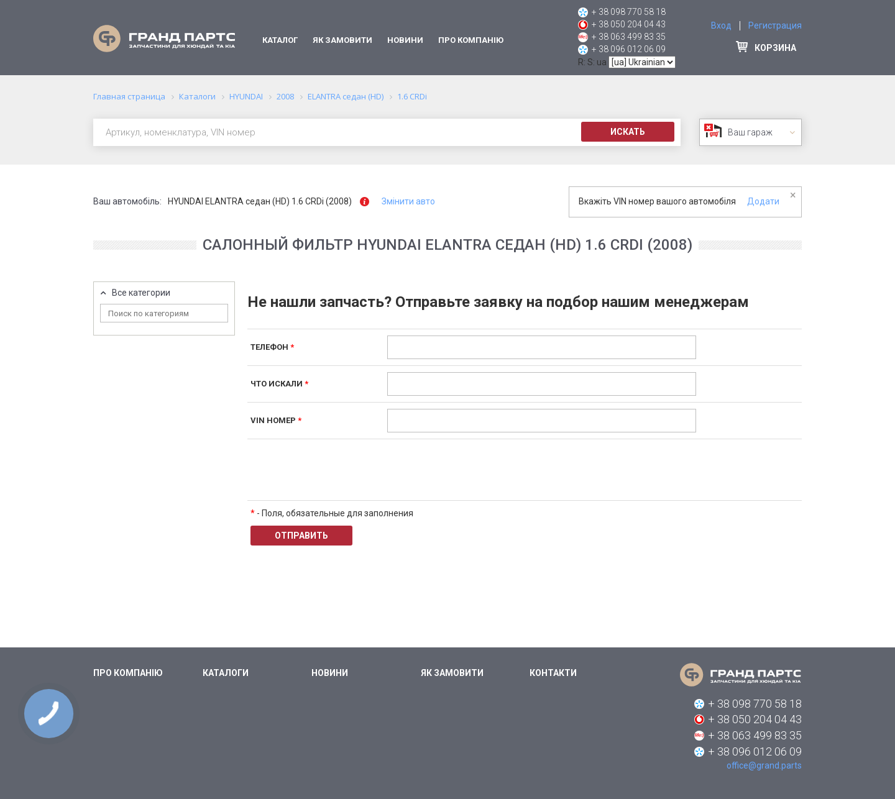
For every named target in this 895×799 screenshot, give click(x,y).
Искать (627, 132)
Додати (763, 201)
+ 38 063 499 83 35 (629, 37)
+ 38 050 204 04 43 (629, 24)
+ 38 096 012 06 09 (629, 49)
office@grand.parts (764, 765)
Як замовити (342, 40)
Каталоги (226, 673)
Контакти (553, 673)
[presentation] (481, 469)
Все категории (141, 293)
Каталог (280, 40)
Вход (721, 25)
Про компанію (470, 40)
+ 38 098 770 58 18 (629, 12)
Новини (405, 40)
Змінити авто (408, 201)
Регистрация (775, 25)
